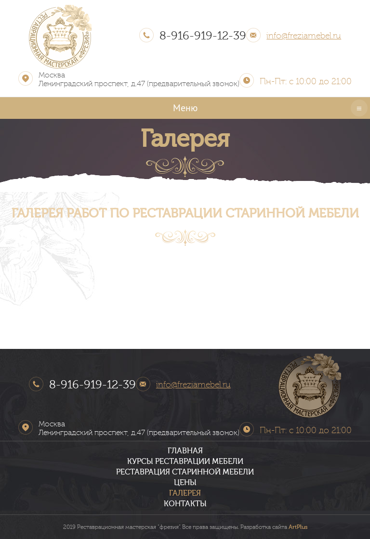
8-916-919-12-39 (202, 35)
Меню (185, 108)
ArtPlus (298, 527)
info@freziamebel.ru (303, 36)
